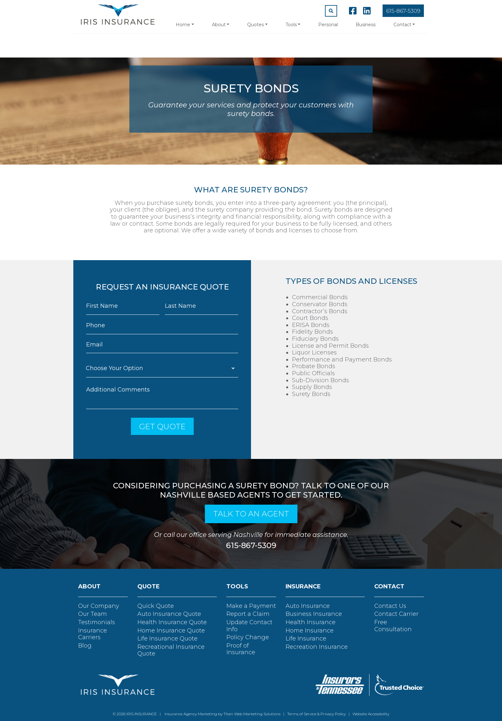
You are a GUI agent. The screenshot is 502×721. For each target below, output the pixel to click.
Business (366, 24)
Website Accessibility (370, 713)
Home (183, 24)
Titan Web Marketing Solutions (251, 713)
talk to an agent (251, 513)
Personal (328, 24)
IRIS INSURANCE (141, 713)
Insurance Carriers (92, 634)
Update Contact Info (249, 626)
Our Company (98, 605)
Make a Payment (251, 605)
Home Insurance (310, 630)
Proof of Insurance (240, 649)
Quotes (255, 24)
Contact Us (390, 605)
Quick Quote (155, 605)
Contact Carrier (396, 613)
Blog (85, 645)
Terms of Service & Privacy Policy (316, 713)
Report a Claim (248, 613)
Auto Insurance (308, 605)
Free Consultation (393, 626)
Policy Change (247, 637)
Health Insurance (311, 622)
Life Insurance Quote (167, 638)
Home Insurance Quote (171, 630)
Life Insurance (306, 638)
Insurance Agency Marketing (190, 713)
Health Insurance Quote (172, 622)
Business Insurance (314, 613)
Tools (291, 24)
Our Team (92, 613)
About (219, 24)
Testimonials (96, 622)
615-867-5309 (403, 11)
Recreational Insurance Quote (171, 650)
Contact (402, 24)
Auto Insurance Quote (169, 613)
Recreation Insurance (317, 646)
